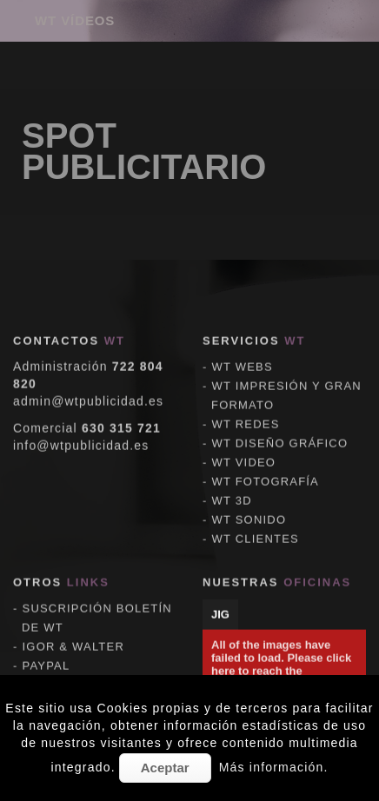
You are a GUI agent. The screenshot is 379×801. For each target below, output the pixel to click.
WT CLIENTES (255, 526)
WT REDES (246, 411)
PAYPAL (46, 652)
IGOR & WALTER (73, 633)
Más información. (274, 767)
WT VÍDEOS (75, 20)
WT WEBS (242, 354)
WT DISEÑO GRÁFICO (280, 430)
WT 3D (232, 487)
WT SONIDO (249, 506)
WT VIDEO (244, 449)
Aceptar (165, 767)
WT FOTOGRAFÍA (265, 468)
